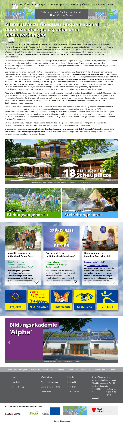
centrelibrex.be (103, 82)
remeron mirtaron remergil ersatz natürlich (85, 123)
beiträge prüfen (55, 98)
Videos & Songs (18, 387)
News (14, 377)
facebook (95, 398)
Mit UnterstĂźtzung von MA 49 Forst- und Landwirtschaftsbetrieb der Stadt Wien (40, 369)
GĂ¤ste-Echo (87, 4)
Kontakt (72, 382)
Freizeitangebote (59, 4)
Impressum (74, 392)
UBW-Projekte (46, 377)
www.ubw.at (109, 95)
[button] (13, 162)
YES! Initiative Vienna (49, 382)
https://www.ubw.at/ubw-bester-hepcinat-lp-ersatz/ (39, 129)
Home (12, 4)
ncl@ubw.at (111, 389)
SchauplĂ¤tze (23, 4)
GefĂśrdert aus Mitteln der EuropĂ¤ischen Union (95, 369)
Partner (72, 387)
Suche (111, 4)
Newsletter (74, 4)
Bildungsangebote (40, 4)
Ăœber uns (100, 4)
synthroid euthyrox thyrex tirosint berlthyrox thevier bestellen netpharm (47, 131)
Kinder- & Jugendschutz (50, 387)
